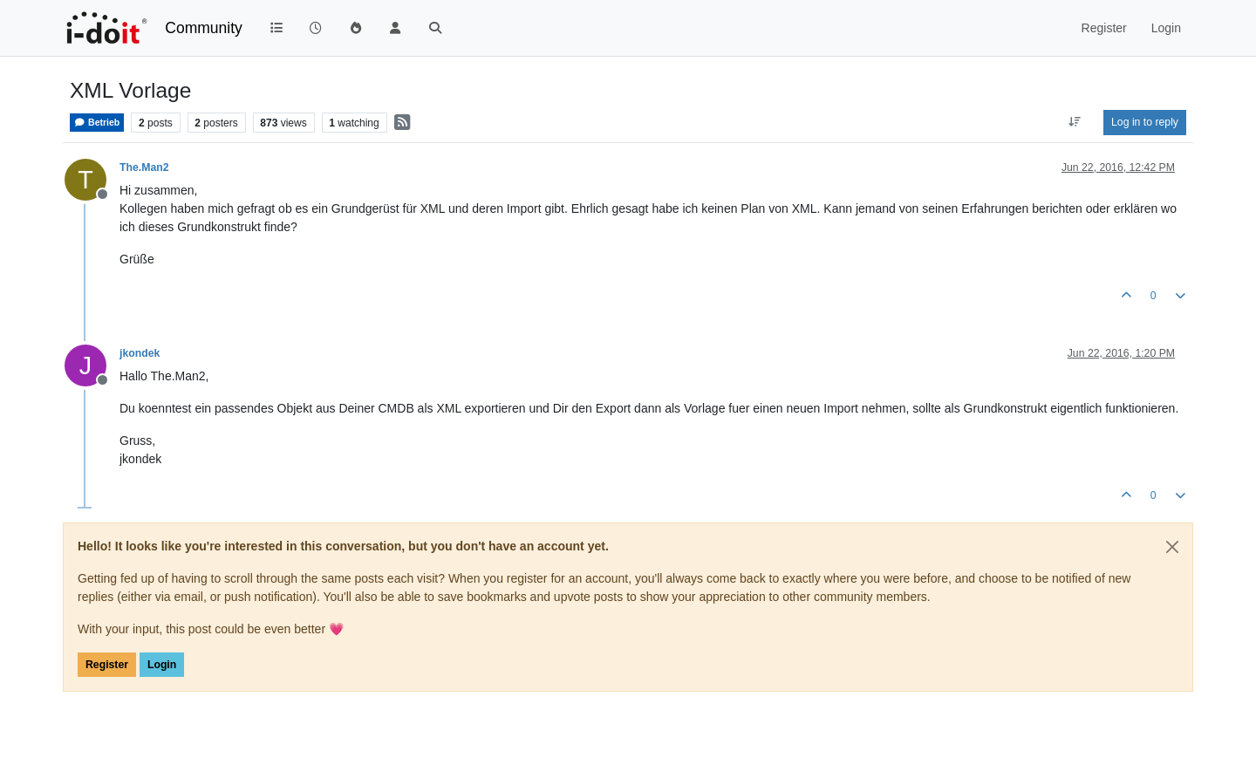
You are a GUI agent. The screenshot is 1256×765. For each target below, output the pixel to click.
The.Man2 (144, 167)
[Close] (1172, 546)
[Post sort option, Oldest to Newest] (1075, 122)
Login (161, 665)
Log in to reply (1144, 122)
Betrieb (96, 122)
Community (203, 28)
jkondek (139, 353)
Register (106, 665)
